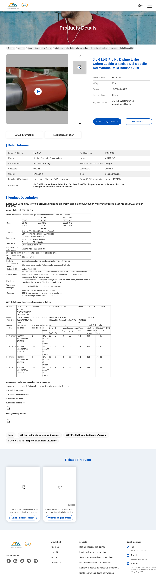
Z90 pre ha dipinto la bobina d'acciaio (39, 435)
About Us (55, 547)
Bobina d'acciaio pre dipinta (39, 48)
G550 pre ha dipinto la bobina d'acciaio (85, 435)
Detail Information (24, 135)
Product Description (63, 135)
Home (11, 48)
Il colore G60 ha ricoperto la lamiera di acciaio (32, 441)
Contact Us (56, 562)
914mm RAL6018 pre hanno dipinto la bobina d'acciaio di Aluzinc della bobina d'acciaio (59, 511)
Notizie (54, 557)
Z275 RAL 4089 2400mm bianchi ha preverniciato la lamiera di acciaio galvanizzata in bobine (23, 511)
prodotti (21, 48)
